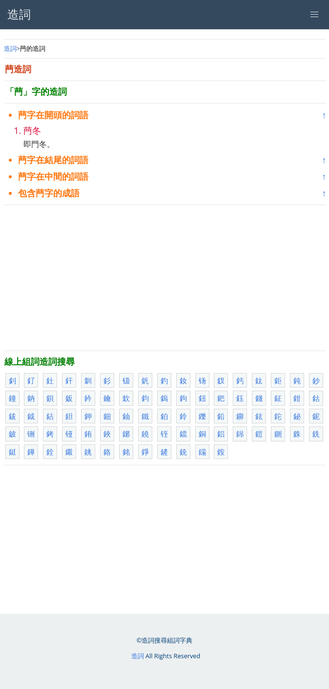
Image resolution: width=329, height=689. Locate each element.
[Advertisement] (165, 277)
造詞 (10, 48)
